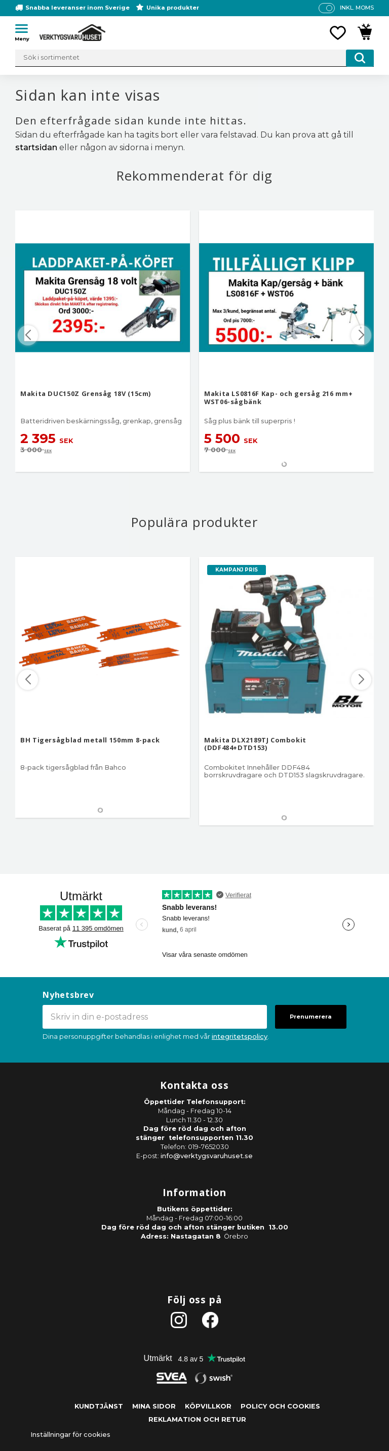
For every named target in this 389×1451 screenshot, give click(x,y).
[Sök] (360, 58)
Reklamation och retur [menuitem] (197, 1419)
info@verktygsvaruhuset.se (207, 1156)
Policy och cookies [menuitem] (280, 1406)
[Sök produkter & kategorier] (194, 58)
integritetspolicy (239, 1036)
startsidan (36, 147)
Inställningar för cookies (70, 1434)
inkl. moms (357, 7)
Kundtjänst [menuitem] (98, 1406)
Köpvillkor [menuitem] (208, 1406)
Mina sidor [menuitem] (154, 1406)
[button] (25, 30)
